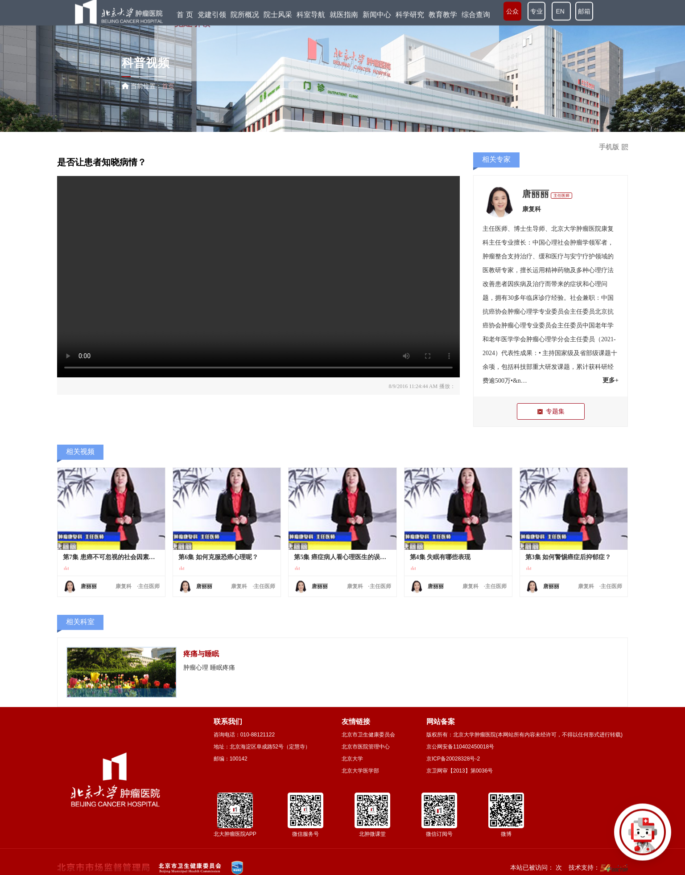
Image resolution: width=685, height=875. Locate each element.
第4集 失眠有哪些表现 (440, 557)
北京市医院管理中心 (366, 747)
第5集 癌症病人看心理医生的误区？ (342, 557)
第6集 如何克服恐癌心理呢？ (218, 557)
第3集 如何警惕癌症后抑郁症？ (568, 557)
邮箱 (584, 13)
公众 (512, 13)
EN (561, 13)
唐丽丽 (535, 194)
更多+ (610, 380)
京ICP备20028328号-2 (453, 759)
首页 (168, 86)
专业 (536, 13)
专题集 (550, 411)
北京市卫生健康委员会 (368, 735)
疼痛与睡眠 (201, 654)
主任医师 (561, 195)
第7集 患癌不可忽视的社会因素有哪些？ (111, 557)
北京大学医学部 (360, 771)
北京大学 (352, 759)
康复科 (531, 209)
